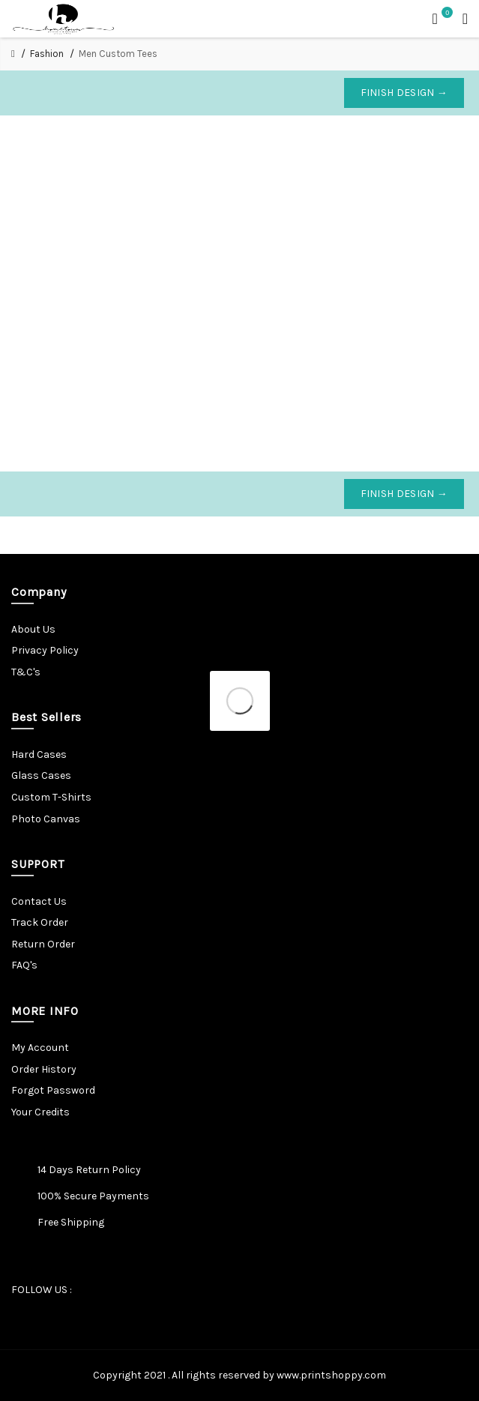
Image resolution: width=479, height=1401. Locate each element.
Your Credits (40, 1112)
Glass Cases (41, 775)
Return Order (43, 944)
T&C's (25, 672)
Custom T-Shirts (51, 797)
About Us (33, 629)
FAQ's (24, 965)
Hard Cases (39, 754)
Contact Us (39, 901)
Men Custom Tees (118, 53)
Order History (43, 1069)
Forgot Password (53, 1090)
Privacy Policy (45, 650)
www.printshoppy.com (331, 1375)
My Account (40, 1047)
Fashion (47, 53)
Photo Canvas (45, 819)
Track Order (39, 922)
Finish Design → (404, 92)
